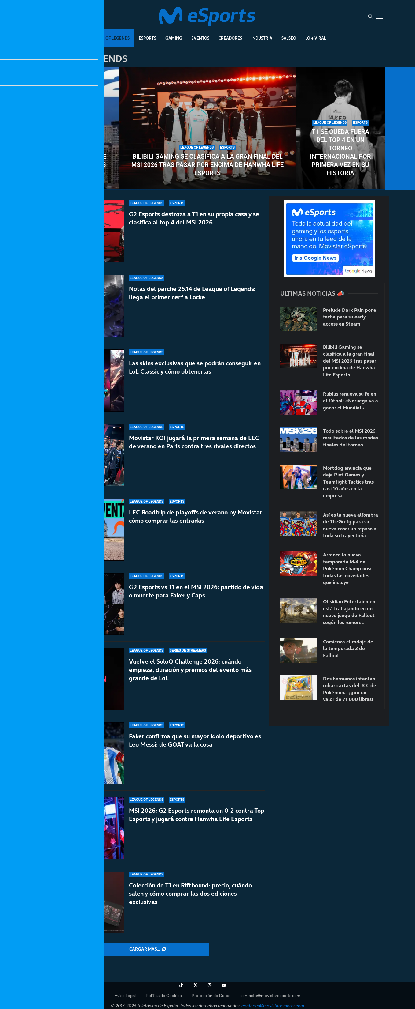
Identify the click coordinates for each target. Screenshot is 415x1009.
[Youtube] (224, 985)
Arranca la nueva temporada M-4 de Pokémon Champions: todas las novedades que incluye (347, 568)
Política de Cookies (164, 995)
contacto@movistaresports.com (270, 995)
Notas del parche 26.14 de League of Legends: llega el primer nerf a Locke (192, 292)
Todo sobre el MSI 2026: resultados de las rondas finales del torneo (74, 161)
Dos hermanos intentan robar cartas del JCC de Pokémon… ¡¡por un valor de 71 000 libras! (349, 688)
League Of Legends (109, 38)
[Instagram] (209, 985)
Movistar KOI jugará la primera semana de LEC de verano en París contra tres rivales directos (194, 442)
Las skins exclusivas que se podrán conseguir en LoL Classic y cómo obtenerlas (195, 367)
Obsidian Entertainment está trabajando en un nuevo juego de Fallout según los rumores (350, 611)
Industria (261, 38)
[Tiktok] (181, 985)
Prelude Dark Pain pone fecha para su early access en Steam (349, 317)
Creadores (230, 38)
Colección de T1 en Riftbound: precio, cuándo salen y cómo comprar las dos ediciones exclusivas (190, 893)
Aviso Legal (125, 995)
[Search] (370, 17)
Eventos (200, 38)
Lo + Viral (315, 38)
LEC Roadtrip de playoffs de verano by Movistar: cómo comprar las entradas (196, 522)
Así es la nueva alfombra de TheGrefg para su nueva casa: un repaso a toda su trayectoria (350, 525)
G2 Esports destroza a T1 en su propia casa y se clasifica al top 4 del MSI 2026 (194, 218)
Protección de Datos (211, 995)
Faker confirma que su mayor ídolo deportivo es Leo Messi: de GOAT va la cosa (195, 752)
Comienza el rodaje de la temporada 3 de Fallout (348, 648)
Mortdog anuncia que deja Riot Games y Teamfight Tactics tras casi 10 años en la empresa (348, 482)
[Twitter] (195, 985)
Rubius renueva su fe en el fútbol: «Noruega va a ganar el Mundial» (350, 400)
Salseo (288, 38)
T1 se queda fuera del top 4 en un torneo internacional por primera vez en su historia (340, 152)
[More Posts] (147, 949)
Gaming (173, 38)
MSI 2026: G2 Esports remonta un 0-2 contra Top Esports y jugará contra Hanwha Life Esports (196, 819)
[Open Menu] (379, 17)
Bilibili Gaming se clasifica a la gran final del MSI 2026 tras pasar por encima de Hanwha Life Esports (207, 165)
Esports (147, 38)
